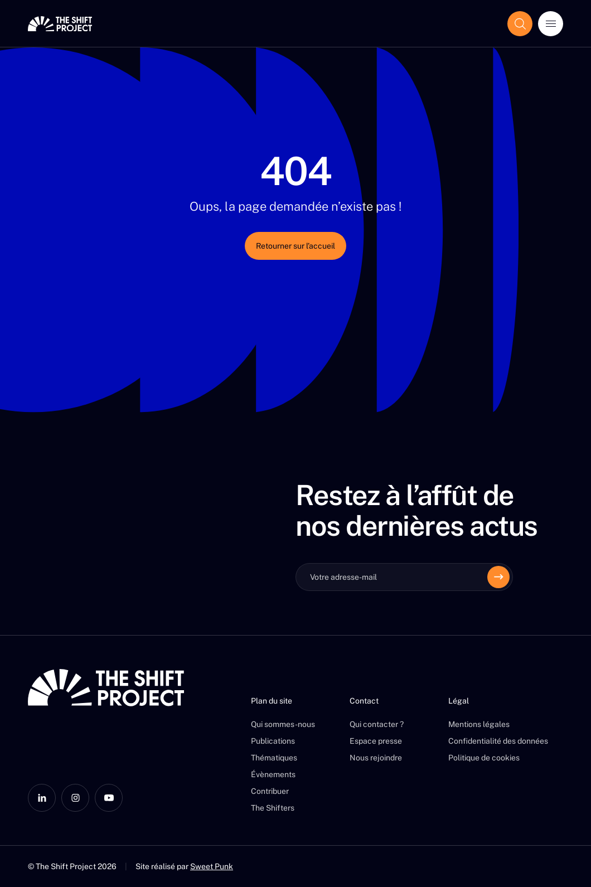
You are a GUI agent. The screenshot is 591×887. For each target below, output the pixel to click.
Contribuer (270, 791)
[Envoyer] (498, 577)
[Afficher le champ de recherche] (519, 23)
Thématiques (274, 757)
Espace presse (376, 740)
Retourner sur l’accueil (295, 245)
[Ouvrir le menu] (550, 23)
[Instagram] (75, 798)
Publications (273, 740)
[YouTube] (109, 798)
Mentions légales (479, 724)
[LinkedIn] (42, 798)
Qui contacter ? (377, 724)
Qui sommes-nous (283, 724)
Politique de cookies (484, 757)
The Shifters (272, 807)
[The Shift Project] (60, 23)
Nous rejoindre (376, 757)
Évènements (273, 774)
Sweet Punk (211, 866)
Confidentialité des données (498, 740)
